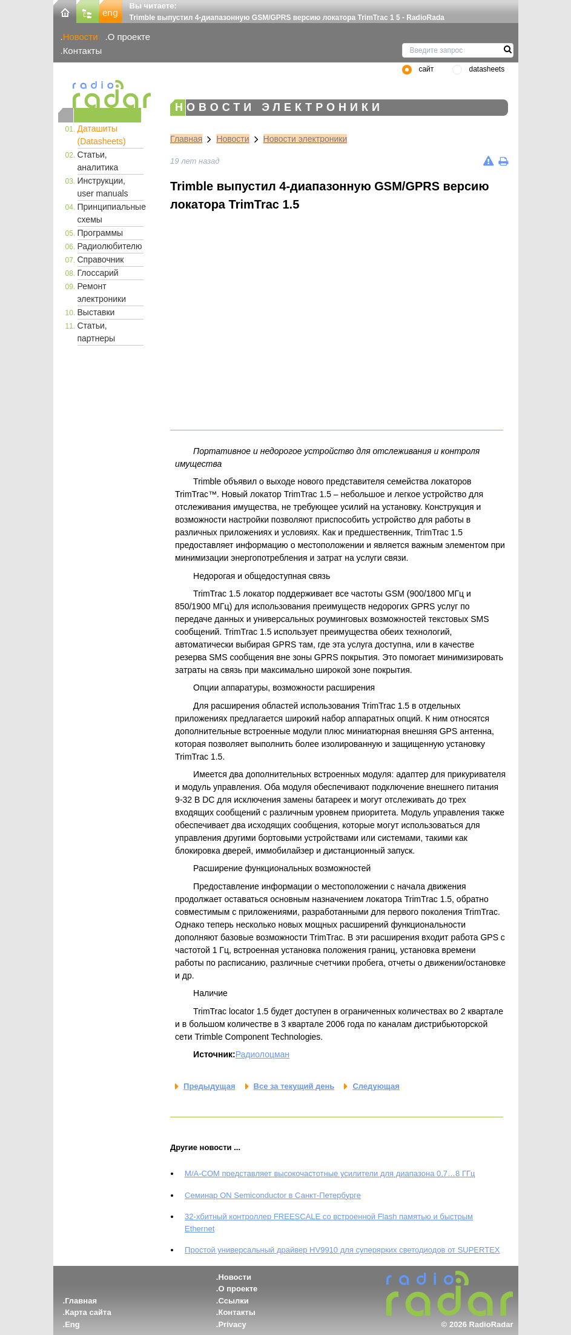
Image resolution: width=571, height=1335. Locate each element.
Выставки (96, 312)
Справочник (101, 259)
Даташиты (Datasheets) (102, 135)
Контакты (82, 50)
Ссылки (233, 1300)
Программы (101, 233)
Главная (186, 139)
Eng (72, 1324)
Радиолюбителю (110, 246)
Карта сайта (88, 1312)
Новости (80, 37)
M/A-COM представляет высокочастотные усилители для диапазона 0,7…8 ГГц (330, 1173)
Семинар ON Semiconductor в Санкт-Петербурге (273, 1195)
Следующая (375, 1086)
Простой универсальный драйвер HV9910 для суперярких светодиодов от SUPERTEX (342, 1249)
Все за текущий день (294, 1086)
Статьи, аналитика (98, 161)
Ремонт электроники (102, 292)
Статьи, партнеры (97, 332)
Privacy (232, 1324)
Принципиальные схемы (111, 213)
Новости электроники (305, 139)
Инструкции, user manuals (103, 187)
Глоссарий (98, 273)
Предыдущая (209, 1086)
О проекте (129, 37)
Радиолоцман (262, 1054)
